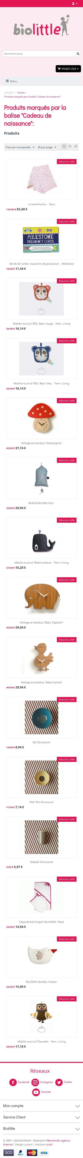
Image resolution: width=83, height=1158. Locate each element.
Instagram (42, 1082)
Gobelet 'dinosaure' (41, 862)
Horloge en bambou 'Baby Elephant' (41, 622)
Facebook (19, 1082)
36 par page (47, 147)
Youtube (41, 1092)
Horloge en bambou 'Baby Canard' (41, 682)
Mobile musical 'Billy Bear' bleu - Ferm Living (41, 383)
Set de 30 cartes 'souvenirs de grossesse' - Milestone (41, 264)
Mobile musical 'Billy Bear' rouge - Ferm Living (41, 323)
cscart (49, 1144)
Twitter (63, 1082)
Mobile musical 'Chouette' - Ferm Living (42, 1041)
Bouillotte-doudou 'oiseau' (41, 981)
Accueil (8, 92)
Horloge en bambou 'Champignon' (41, 443)
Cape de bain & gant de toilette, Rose (41, 922)
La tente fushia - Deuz (41, 204)
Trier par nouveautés (19, 147)
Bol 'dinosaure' (41, 742)
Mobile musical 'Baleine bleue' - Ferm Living (42, 562)
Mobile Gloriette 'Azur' (41, 503)
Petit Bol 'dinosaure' (42, 802)
